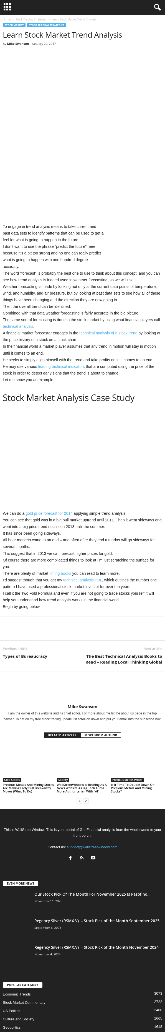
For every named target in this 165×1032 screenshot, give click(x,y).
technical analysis (18, 273)
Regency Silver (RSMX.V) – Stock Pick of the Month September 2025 (96, 867)
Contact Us (133, 1018)
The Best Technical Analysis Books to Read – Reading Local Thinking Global (123, 606)
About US (31, 1018)
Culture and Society (18, 966)
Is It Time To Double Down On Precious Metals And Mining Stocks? (132, 734)
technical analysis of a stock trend (108, 280)
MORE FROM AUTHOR (101, 682)
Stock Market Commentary (24, 950)
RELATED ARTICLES (62, 682)
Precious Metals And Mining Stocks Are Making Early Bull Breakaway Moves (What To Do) (28, 734)
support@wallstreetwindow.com (92, 794)
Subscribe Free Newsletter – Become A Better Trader (81, 1018)
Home (7, 19)
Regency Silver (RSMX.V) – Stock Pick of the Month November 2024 (96, 894)
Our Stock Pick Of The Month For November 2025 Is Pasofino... (92, 841)
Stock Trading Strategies (31, 19)
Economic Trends (17, 941)
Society (63, 727)
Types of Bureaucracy (25, 603)
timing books (60, 520)
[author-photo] (82, 635)
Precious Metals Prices (127, 727)
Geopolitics (12, 975)
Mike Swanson (18, 43)
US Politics (11, 958)
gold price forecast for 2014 (49, 460)
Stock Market (14, 25)
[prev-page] (79, 747)
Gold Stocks (12, 727)
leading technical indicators (61, 313)
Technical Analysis (17, 983)
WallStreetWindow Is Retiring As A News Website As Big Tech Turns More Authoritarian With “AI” (82, 734)
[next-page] (86, 747)
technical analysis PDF (82, 527)
